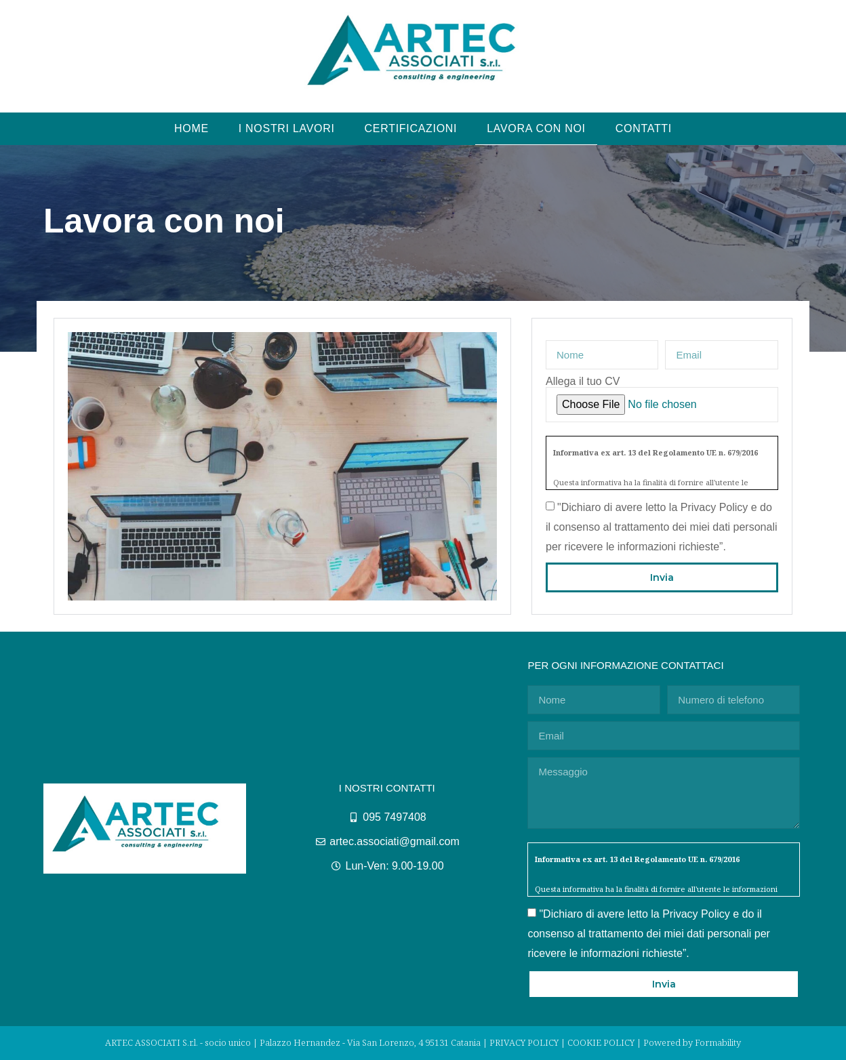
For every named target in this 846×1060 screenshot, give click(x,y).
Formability (718, 1042)
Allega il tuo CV (583, 381)
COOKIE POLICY (600, 1042)
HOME (191, 128)
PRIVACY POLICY (524, 1042)
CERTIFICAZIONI (411, 128)
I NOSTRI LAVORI (287, 128)
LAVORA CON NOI (536, 128)
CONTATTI (644, 128)
